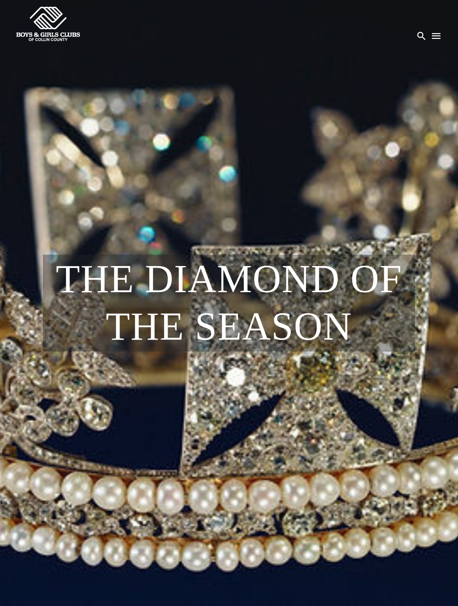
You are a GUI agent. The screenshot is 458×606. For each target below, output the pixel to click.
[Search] (421, 35)
